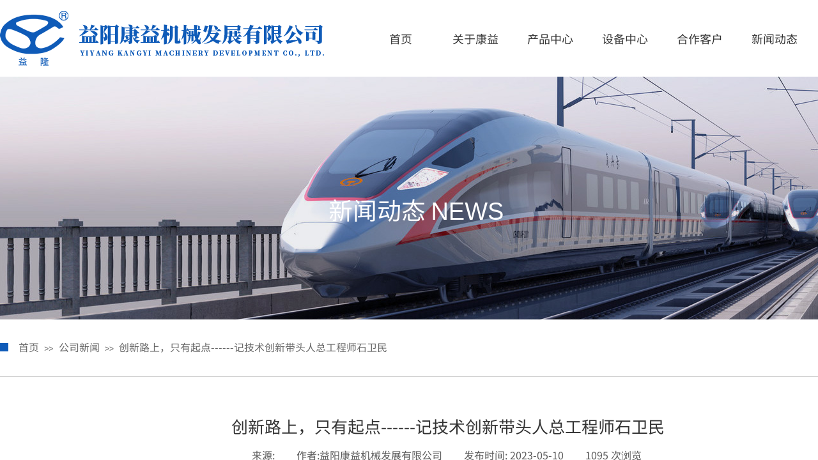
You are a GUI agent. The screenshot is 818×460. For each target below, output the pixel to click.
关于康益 (475, 38)
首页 (400, 38)
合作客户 (700, 38)
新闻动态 (775, 38)
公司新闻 (79, 347)
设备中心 (625, 38)
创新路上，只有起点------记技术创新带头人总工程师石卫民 (253, 347)
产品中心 (550, 38)
